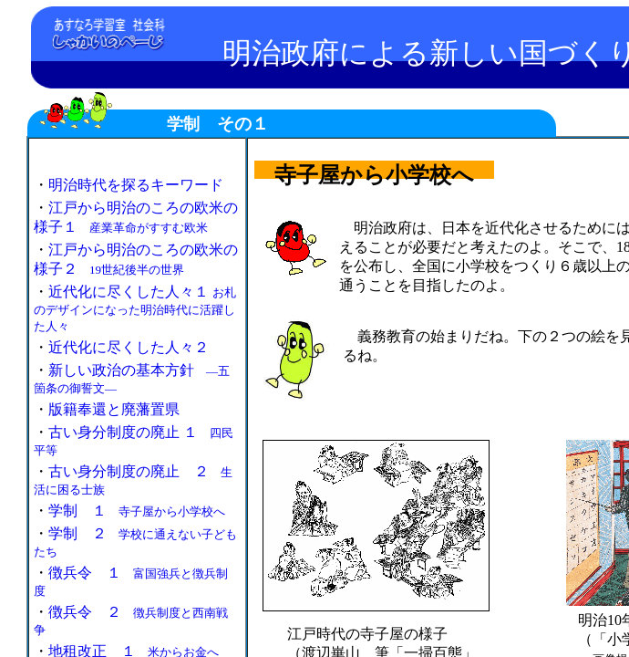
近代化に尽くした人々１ (135, 308)
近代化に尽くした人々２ (128, 347)
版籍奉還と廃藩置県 (114, 409)
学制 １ (136, 510)
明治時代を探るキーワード (135, 185)
